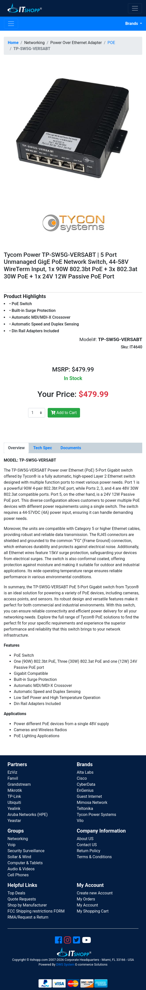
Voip (12, 844)
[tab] (16, 448)
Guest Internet (89, 796)
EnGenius (85, 790)
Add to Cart (64, 412)
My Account (87, 905)
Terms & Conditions (94, 856)
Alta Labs (85, 772)
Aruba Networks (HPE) (28, 814)
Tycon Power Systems (96, 814)
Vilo (80, 820)
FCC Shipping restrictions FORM (36, 911)
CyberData (86, 784)
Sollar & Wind (19, 856)
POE (111, 42)
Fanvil (13, 778)
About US (85, 838)
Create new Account (95, 893)
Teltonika (85, 808)
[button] (73, 128)
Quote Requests (22, 899)
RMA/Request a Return (28, 917)
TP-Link (14, 796)
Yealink (14, 808)
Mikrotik (15, 790)
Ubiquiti (14, 802)
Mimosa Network (92, 802)
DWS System (65, 964)
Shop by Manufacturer (27, 905)
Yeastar (14, 820)
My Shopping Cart (93, 911)
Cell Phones (18, 875)
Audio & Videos (21, 869)
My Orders (86, 899)
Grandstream (19, 784)
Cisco (82, 778)
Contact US (87, 844)
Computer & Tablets (25, 862)
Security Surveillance (26, 850)
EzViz (12, 772)
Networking (18, 838)
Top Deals (16, 893)
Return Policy (88, 850)
